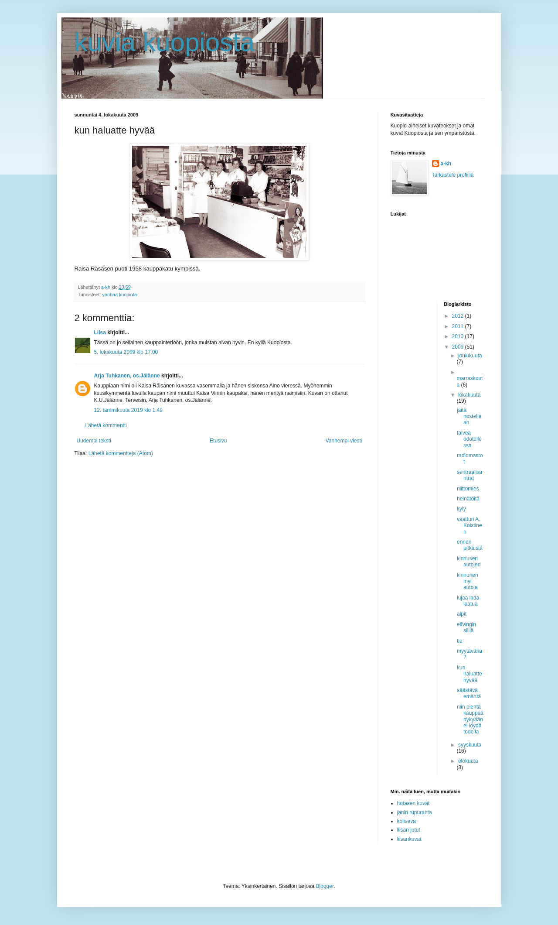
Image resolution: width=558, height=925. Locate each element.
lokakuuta (469, 395)
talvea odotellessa (469, 439)
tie (460, 641)
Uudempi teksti (94, 441)
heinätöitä (468, 499)
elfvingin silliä (466, 627)
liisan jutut (408, 830)
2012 (458, 316)
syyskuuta (469, 745)
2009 (458, 347)
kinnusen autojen (468, 561)
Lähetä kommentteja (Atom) (120, 453)
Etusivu (218, 441)
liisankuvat (409, 839)
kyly (461, 509)
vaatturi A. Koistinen (469, 525)
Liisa (100, 332)
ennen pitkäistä (470, 545)
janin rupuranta (414, 812)
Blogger (325, 886)
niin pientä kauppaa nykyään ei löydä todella (470, 719)
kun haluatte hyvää (469, 674)
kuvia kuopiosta (165, 42)
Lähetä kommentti (106, 425)
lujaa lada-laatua (469, 601)
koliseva (406, 821)
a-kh (446, 164)
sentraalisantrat (469, 475)
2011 (458, 326)
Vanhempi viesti (344, 441)
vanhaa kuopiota (119, 294)
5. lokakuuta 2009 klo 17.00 (126, 352)
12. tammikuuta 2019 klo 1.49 (128, 410)
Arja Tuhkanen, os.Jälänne (127, 376)
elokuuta (468, 761)
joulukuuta (470, 356)
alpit (461, 614)
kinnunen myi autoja (467, 581)
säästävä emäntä (469, 693)
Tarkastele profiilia (453, 175)
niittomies (468, 489)
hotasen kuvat (413, 803)
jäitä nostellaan (469, 416)
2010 (458, 336)
